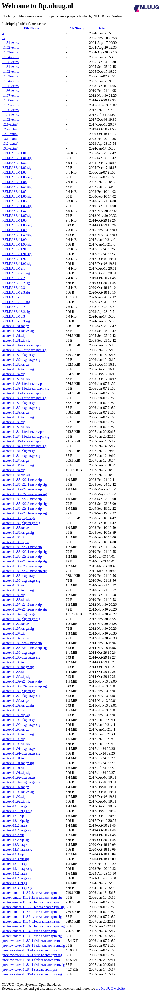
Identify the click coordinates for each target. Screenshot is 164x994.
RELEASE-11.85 (14, 191)
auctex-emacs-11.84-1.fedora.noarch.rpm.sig (33, 926)
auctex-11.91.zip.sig (16, 772)
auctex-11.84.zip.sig (16, 475)
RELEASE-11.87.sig (17, 215)
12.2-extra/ (10, 129)
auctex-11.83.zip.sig (16, 427)
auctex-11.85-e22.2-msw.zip (22, 489)
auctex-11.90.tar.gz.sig (18, 734)
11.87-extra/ (10, 95)
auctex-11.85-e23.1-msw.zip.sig (24, 513)
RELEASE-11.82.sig (17, 167)
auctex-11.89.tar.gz (15, 700)
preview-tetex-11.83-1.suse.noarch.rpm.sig (32, 955)
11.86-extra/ (10, 91)
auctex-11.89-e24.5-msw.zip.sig (24, 686)
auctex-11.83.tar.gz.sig (18, 417)
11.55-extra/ (10, 62)
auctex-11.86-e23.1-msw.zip (22, 547)
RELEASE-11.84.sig (17, 187)
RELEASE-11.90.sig (17, 244)
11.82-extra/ (10, 71)
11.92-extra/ (10, 119)
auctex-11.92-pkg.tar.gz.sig (21, 782)
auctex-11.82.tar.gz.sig (18, 369)
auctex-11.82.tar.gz (15, 364)
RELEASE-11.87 (14, 211)
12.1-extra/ (10, 124)
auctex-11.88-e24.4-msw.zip (22, 643)
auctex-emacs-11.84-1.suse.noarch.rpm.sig (32, 936)
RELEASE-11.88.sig (17, 225)
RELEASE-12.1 (13, 268)
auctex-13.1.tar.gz (14, 864)
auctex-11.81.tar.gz (15, 326)
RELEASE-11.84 (14, 182)
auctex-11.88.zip (13, 672)
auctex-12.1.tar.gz (14, 806)
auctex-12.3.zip (13, 854)
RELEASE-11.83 (14, 172)
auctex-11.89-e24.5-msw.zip (22, 681)
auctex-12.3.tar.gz (14, 844)
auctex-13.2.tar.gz (14, 873)
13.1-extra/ (10, 139)
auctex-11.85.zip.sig (16, 542)
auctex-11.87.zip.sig (16, 638)
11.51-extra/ (10, 43)
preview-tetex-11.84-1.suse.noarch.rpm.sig (32, 974)
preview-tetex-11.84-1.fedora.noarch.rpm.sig (33, 964)
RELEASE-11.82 (14, 163)
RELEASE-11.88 (14, 220)
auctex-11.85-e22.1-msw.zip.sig (24, 484)
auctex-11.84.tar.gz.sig (18, 465)
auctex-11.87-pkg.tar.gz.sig (21, 619)
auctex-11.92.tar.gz (15, 787)
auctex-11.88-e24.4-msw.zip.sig (24, 648)
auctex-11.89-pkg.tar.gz (18, 691)
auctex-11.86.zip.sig (16, 600)
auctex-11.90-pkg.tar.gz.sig (21, 724)
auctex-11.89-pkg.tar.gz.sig (21, 696)
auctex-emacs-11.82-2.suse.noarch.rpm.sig (32, 897)
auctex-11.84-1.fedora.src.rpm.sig (25, 436)
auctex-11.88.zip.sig (16, 676)
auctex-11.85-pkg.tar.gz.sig (21, 523)
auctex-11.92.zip (13, 796)
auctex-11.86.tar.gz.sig (18, 590)
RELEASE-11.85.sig (17, 196)
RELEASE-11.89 (14, 230)
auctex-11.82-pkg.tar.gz (18, 355)
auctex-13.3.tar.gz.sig (17, 888)
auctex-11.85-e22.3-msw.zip (22, 499)
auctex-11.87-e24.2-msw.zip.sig (24, 609)
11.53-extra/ (10, 52)
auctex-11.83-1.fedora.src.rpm (23, 383)
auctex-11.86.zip (13, 595)
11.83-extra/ (10, 76)
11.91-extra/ (10, 115)
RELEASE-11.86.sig (17, 206)
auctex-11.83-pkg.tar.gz (18, 403)
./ (3, 33)
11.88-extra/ (10, 100)
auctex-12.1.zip (13, 816)
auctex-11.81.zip (13, 335)
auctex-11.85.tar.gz (15, 528)
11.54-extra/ (10, 57)
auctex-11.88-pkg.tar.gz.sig (21, 657)
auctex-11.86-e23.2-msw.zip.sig (24, 561)
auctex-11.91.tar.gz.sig (18, 763)
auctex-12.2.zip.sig (15, 840)
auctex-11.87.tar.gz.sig (18, 628)
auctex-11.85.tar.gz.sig (18, 532)
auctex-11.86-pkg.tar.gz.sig (21, 580)
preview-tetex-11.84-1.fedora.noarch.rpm (31, 960)
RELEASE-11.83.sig (17, 177)
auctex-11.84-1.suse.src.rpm (22, 441)
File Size (75, 28)
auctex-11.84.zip (13, 470)
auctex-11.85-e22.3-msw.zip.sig (24, 504)
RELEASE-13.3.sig (16, 321)
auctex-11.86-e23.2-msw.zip (22, 556)
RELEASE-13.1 (13, 297)
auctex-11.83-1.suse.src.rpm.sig (24, 398)
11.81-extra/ (10, 67)
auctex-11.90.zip (13, 739)
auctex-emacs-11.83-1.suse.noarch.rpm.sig (32, 916)
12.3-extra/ (10, 134)
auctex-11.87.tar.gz (15, 624)
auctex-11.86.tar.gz (15, 585)
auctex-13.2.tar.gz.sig (17, 878)
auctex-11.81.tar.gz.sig (18, 331)
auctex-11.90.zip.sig (16, 744)
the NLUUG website (110, 988)
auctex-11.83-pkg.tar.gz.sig (21, 407)
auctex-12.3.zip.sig (15, 859)
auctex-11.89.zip (13, 710)
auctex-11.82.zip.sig (16, 379)
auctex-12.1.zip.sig (15, 820)
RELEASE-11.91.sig (17, 254)
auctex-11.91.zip (13, 768)
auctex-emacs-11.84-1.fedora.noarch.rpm (31, 921)
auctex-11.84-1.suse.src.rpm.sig (24, 446)
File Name (31, 28)
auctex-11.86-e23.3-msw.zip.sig (24, 571)
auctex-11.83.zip (13, 422)
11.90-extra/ (10, 110)
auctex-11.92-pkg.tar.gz (18, 777)
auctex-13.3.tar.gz (14, 883)
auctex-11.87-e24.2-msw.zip (22, 604)
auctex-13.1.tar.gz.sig (17, 868)
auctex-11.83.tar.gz (15, 412)
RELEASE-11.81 (14, 153)
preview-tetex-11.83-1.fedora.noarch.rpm (31, 940)
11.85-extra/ (10, 86)
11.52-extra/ (10, 47)
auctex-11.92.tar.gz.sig (18, 792)
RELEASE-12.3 (13, 287)
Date (101, 28)
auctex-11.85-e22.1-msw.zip (22, 480)
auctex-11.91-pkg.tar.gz (18, 748)
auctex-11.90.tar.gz (15, 729)
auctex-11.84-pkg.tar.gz (18, 451)
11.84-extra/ (10, 81)
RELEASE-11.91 (14, 249)
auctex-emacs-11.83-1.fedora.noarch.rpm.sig (33, 907)
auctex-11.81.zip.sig (16, 340)
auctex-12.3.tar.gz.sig (17, 849)
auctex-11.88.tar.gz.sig (18, 667)
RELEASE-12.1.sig (16, 273)
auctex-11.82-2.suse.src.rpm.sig (24, 350)
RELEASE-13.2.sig (16, 311)
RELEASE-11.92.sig (17, 263)
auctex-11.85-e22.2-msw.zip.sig (24, 494)
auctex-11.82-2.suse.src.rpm (22, 345)
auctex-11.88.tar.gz (15, 662)
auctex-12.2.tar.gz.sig (17, 830)
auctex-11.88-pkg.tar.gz (18, 652)
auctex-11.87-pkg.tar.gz (18, 614)
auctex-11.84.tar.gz (15, 460)
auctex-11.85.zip (13, 537)
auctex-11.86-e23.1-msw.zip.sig (24, 552)
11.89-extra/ (10, 105)
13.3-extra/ (10, 148)
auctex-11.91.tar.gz (15, 758)
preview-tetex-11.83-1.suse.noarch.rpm (29, 950)
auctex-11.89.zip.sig (16, 715)
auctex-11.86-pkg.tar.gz (18, 576)
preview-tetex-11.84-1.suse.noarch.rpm (29, 969)
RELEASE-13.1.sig (16, 302)
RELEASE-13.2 (13, 307)
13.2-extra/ (10, 143)
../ (3, 38)
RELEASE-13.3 (13, 316)
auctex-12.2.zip (13, 835)
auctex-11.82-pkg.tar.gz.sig (21, 359)
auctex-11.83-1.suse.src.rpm (22, 393)
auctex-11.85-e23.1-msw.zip (22, 508)
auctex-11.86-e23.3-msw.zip (22, 566)
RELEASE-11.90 (14, 239)
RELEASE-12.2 (13, 278)
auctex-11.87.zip (13, 633)
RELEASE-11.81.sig (17, 158)
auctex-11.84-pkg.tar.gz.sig (21, 455)
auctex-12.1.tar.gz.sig (17, 811)
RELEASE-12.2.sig (16, 283)
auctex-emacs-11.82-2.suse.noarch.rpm (29, 892)
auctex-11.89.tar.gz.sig (18, 705)
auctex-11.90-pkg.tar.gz (18, 720)
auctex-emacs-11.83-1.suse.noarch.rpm (29, 912)
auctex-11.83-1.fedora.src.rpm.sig (25, 388)
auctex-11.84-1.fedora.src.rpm (23, 431)
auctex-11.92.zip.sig (16, 801)
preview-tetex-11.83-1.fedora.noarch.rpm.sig (33, 945)
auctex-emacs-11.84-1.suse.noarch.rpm (29, 931)
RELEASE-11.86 (14, 201)
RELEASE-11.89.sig (17, 235)
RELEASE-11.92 (14, 259)
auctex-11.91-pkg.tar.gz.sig (21, 753)
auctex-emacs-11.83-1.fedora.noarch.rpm (31, 902)
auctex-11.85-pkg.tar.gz (18, 518)
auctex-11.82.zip (13, 374)
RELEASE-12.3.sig (16, 292)
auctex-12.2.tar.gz (14, 825)
